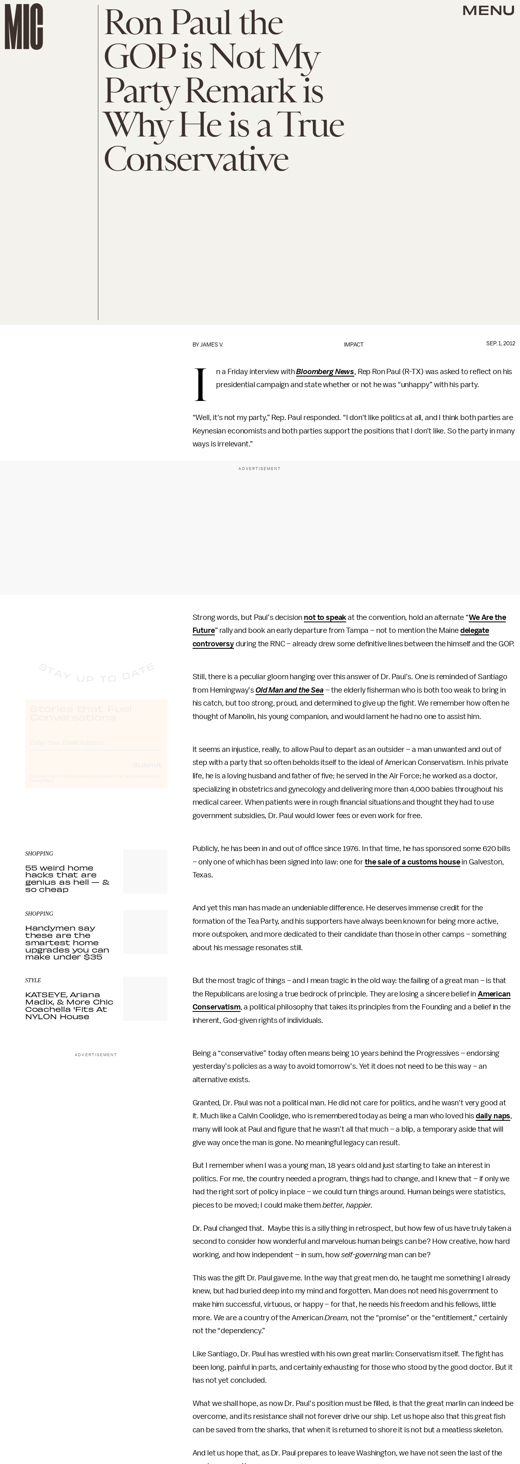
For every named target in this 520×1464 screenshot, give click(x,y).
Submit (147, 772)
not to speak (325, 617)
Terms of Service (139, 784)
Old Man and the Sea (290, 690)
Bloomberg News (325, 372)
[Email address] (96, 749)
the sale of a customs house (412, 862)
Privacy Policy (42, 788)
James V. (211, 345)
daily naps (493, 1116)
